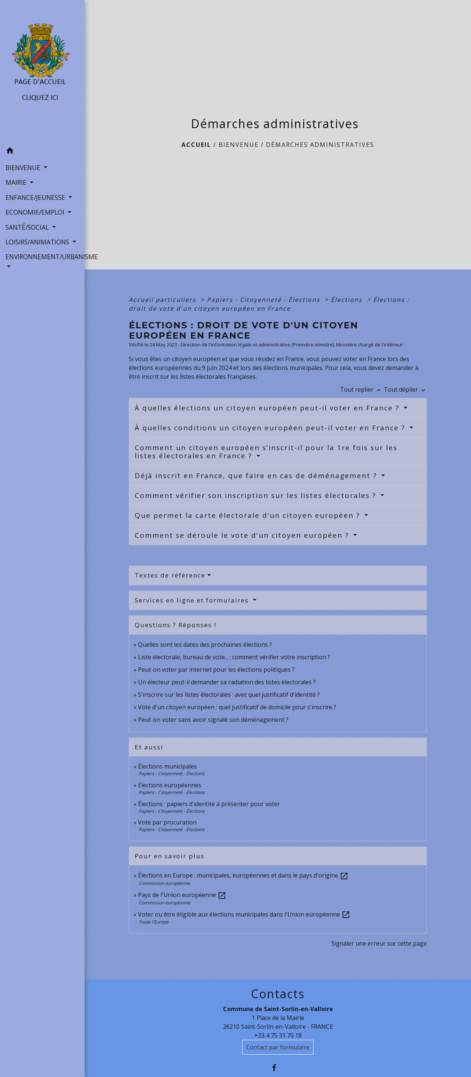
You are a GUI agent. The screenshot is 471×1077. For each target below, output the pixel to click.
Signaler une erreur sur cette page (379, 943)
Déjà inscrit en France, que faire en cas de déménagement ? (257, 475)
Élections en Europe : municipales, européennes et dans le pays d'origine (243, 875)
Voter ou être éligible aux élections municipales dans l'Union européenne (244, 914)
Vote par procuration (167, 822)
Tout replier (362, 389)
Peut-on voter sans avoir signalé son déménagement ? (213, 720)
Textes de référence (170, 575)
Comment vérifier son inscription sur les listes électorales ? (257, 495)
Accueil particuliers (163, 300)
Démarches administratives (320, 145)
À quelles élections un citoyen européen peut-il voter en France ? (268, 408)
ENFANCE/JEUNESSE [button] (36, 197)
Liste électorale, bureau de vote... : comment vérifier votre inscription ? (234, 657)
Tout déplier (405, 389)
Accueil (196, 145)
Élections (348, 300)
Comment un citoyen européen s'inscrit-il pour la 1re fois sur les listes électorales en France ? (266, 452)
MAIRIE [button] (17, 182)
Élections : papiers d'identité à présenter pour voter (209, 804)
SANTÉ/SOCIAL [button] (28, 227)
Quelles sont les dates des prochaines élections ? (205, 644)
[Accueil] (42, 72)
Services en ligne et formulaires (193, 600)
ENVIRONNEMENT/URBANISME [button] (42, 256)
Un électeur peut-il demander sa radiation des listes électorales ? (227, 682)
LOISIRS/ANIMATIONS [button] (38, 241)
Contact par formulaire (277, 1047)
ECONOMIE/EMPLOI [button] (36, 212)
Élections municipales (167, 766)
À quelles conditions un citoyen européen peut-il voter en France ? (271, 427)
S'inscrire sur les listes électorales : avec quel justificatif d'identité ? (229, 695)
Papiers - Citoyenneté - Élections (264, 300)
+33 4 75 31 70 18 (278, 1035)
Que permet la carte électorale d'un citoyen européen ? (248, 515)
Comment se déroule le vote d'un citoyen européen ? (243, 535)
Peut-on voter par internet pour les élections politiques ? (216, 669)
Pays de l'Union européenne (182, 895)
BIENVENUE (239, 145)
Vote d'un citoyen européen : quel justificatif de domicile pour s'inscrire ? (237, 707)
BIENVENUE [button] (24, 167)
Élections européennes (169, 785)
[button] (42, 152)
